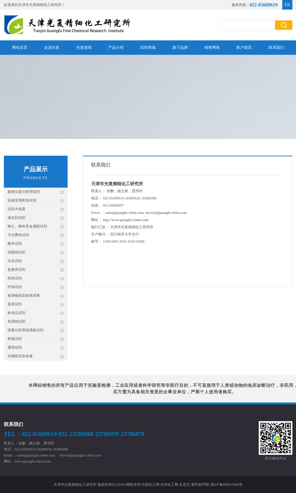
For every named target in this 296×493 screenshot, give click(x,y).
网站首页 (19, 47)
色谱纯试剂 (35, 322)
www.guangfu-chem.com (33, 461)
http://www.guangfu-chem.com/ (126, 220)
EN (287, 5)
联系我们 (276, 47)
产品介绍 (116, 47)
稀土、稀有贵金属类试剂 (35, 227)
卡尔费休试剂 (35, 235)
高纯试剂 (35, 279)
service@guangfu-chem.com (166, 213)
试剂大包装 (35, 209)
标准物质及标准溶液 (35, 296)
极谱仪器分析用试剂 (35, 192)
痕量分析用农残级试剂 (35, 330)
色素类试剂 (35, 270)
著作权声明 (200, 484)
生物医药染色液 (35, 356)
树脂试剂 (35, 339)
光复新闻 (84, 47)
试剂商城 (148, 47)
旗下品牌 (180, 47)
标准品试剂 (35, 313)
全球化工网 (169, 484)
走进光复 (51, 47)
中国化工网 (150, 484)
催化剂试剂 (35, 218)
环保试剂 (35, 287)
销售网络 (212, 47)
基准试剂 (35, 304)
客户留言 (244, 47)
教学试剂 (35, 244)
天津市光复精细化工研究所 (40, 5)
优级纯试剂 (35, 253)
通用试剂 (35, 348)
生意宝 (184, 484)
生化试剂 (35, 261)
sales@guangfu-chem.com (124, 213)
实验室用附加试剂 (35, 201)
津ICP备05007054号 (226, 484)
